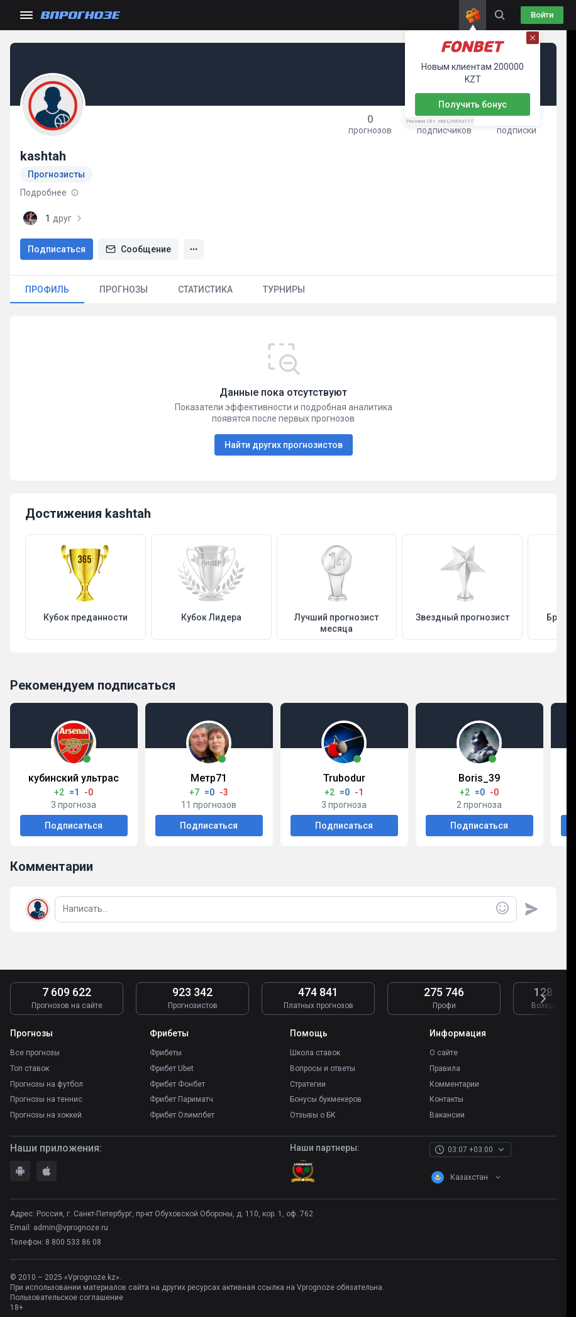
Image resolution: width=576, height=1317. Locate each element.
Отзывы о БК (313, 1107)
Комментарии (454, 1079)
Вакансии (447, 1107)
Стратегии (308, 1079)
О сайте (443, 1052)
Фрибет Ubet (172, 1066)
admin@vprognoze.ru (70, 1219)
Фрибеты (166, 1052)
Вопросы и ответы (322, 1066)
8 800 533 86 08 (73, 1234)
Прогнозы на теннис (46, 1093)
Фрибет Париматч (181, 1093)
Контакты (446, 1093)
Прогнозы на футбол (46, 1079)
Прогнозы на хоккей (46, 1107)
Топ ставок (29, 1066)
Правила (444, 1066)
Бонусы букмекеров (326, 1093)
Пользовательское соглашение (66, 1289)
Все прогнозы (35, 1052)
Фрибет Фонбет (177, 1079)
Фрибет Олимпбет (182, 1107)
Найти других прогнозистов (283, 445)
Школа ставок (315, 1052)
